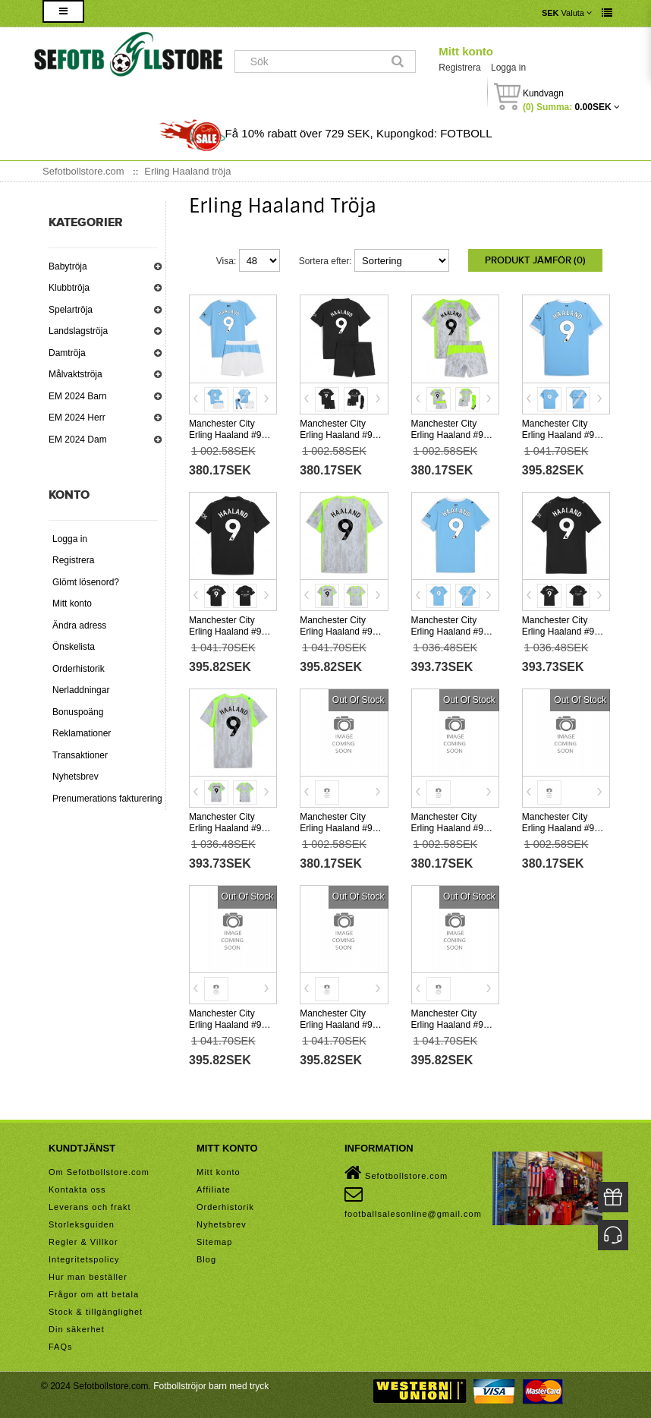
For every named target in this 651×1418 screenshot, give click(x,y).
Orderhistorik (78, 668)
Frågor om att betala (94, 1294)
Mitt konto (466, 51)
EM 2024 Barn (78, 396)
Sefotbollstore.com (396, 1173)
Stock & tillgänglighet (96, 1311)
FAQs (61, 1346)
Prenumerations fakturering (107, 798)
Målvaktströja (75, 374)
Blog (206, 1259)
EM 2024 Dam (78, 439)
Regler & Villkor (83, 1241)
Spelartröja (71, 309)
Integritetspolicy (84, 1259)
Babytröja (68, 266)
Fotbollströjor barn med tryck (211, 1386)
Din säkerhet (77, 1329)
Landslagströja (78, 331)
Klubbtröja (69, 287)
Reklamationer (81, 733)
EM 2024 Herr (77, 417)
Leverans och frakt (90, 1207)
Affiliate (214, 1189)
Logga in (508, 67)
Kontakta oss (77, 1189)
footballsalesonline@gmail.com (413, 1201)
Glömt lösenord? (85, 582)
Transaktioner (80, 755)
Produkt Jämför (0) (535, 260)
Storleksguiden (82, 1224)
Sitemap (214, 1241)
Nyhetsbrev (75, 776)
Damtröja (67, 353)
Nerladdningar (80, 690)
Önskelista (73, 646)
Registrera (459, 67)
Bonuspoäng (77, 712)
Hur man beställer (88, 1276)
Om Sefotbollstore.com (99, 1172)
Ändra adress (79, 625)
